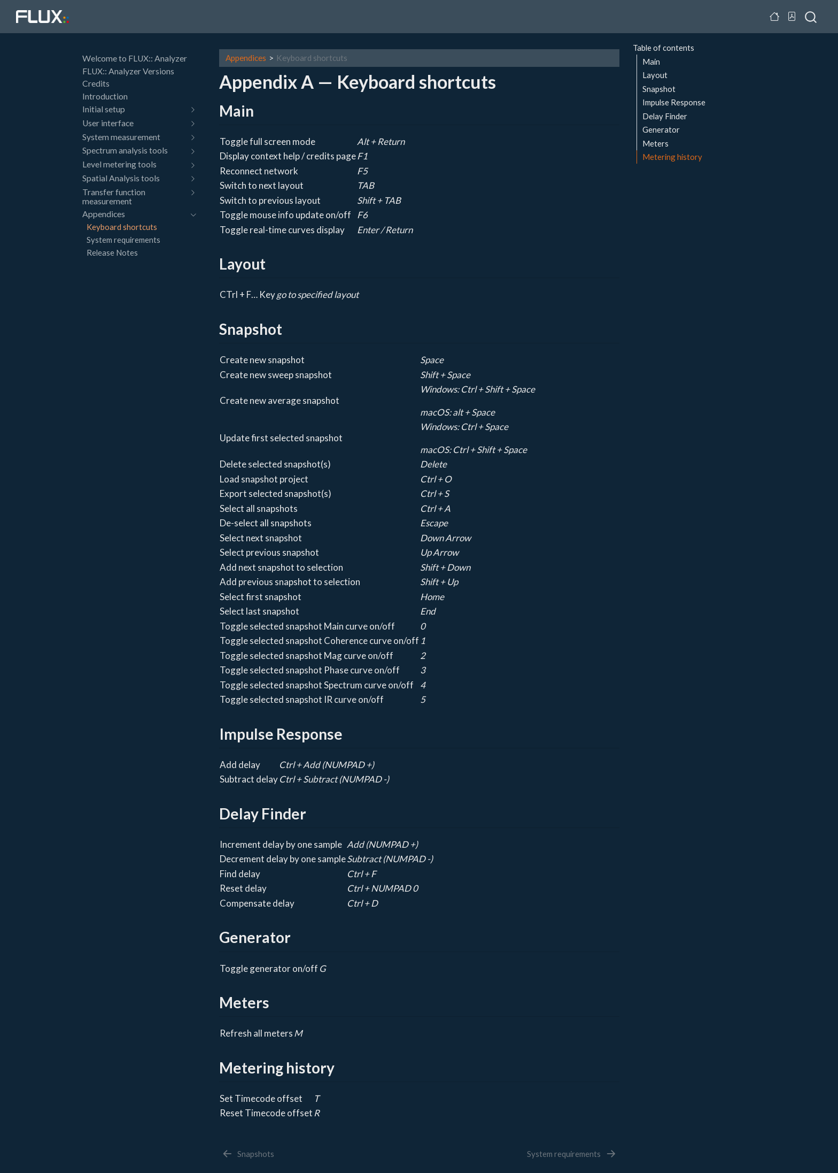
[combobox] (811, 17)
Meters (655, 143)
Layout (655, 75)
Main (651, 61)
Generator (661, 129)
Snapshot (659, 89)
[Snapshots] (247, 1153)
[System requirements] (572, 1153)
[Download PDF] (792, 16)
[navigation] (133, 109)
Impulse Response (673, 102)
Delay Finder (664, 116)
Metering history (672, 157)
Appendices (246, 58)
